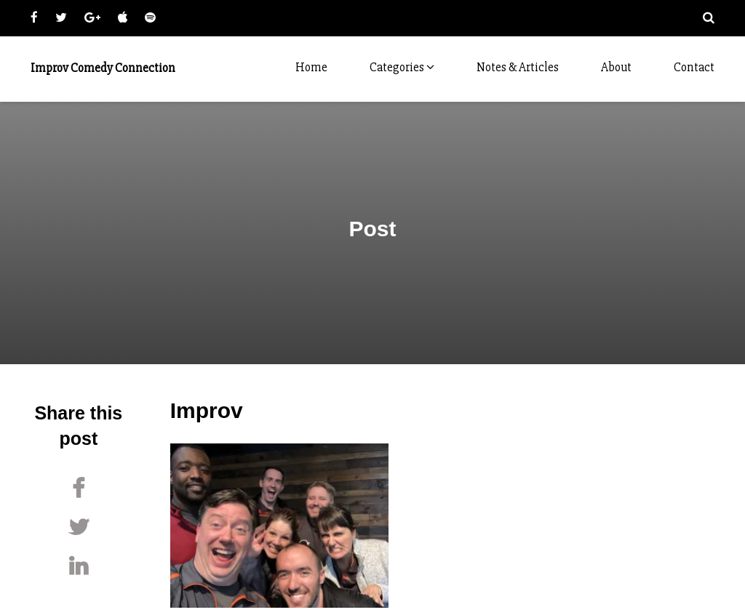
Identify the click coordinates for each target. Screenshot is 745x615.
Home (311, 67)
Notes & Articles (518, 67)
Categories (402, 67)
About (616, 67)
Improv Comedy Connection (103, 68)
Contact (694, 67)
